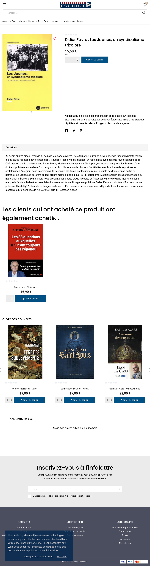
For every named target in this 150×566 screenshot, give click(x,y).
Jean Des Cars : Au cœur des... (125, 388)
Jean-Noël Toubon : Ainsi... (75, 388)
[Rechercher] (75, 12)
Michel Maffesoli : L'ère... (25, 388)
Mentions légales (75, 527)
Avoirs (125, 535)
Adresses (125, 539)
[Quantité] (72, 60)
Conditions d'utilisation (75, 531)
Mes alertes (125, 543)
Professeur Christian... (26, 287)
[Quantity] (10, 298)
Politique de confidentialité (38, 556)
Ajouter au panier (94, 59)
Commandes (125, 531)
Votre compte (125, 522)
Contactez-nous (75, 535)
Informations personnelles (125, 527)
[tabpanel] (31, 72)
